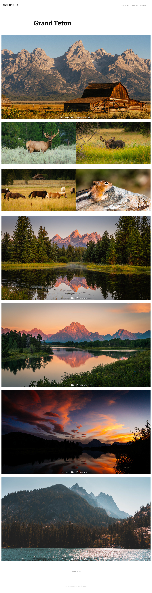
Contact (143, 5)
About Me (125, 5)
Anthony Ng (10, 5)
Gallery (135, 5)
